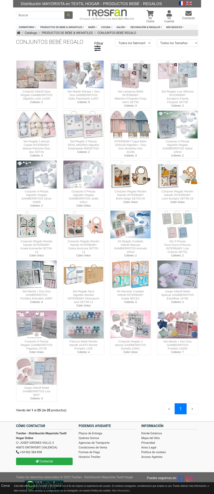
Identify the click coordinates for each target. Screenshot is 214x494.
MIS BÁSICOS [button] (174, 27)
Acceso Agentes (152, 457)
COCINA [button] (105, 27)
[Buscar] (40, 15)
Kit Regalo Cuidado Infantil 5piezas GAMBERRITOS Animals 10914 (130, 246)
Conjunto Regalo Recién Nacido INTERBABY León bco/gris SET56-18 (177, 195)
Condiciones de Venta (93, 447)
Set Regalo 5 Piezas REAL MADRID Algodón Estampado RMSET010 (83, 145)
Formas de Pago (89, 452)
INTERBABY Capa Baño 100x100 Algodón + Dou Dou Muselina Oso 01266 (131, 147)
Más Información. (121, 490)
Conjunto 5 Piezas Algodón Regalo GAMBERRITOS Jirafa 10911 (83, 197)
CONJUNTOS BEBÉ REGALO (116, 33)
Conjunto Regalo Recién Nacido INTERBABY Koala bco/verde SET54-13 (36, 246)
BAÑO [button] (91, 27)
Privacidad (148, 443)
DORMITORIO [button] (26, 27)
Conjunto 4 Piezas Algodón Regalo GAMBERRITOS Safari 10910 (178, 147)
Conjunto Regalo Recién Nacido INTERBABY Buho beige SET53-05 (130, 195)
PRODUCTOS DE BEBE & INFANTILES (67, 33)
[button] (150, 17)
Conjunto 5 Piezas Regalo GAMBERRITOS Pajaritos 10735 (36, 345)
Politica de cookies (153, 452)
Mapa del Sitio (150, 438)
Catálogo (31, 33)
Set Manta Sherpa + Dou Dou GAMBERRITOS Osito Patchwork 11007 (83, 95)
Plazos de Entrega (90, 433)
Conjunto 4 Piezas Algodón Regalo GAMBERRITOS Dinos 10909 (36, 197)
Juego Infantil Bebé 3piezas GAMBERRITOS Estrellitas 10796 (177, 295)
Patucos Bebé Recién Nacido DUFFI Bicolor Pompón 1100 (83, 345)
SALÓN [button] (120, 27)
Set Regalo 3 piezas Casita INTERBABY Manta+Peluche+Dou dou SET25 (36, 147)
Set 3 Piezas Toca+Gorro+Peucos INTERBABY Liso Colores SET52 (177, 246)
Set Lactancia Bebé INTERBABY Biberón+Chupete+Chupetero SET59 (130, 97)
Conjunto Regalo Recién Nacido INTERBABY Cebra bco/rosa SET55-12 (83, 246)
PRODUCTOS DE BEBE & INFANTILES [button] (61, 27)
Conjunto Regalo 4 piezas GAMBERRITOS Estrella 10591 (130, 345)
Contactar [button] (44, 461)
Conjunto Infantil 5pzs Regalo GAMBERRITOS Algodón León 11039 (36, 95)
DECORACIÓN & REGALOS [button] (145, 27)
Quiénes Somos (89, 438)
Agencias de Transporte (94, 443)
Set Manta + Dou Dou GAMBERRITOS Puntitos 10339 (177, 345)
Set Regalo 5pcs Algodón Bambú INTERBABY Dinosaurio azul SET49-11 (83, 297)
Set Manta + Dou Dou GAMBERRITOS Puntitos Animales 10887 (36, 295)
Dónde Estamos (151, 433)
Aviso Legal (148, 447)
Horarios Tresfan (89, 457)
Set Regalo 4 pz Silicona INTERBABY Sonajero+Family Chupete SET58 (177, 97)
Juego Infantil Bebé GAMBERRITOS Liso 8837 (36, 391)
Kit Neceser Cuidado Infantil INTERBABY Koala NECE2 (130, 295)
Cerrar (5, 485)
